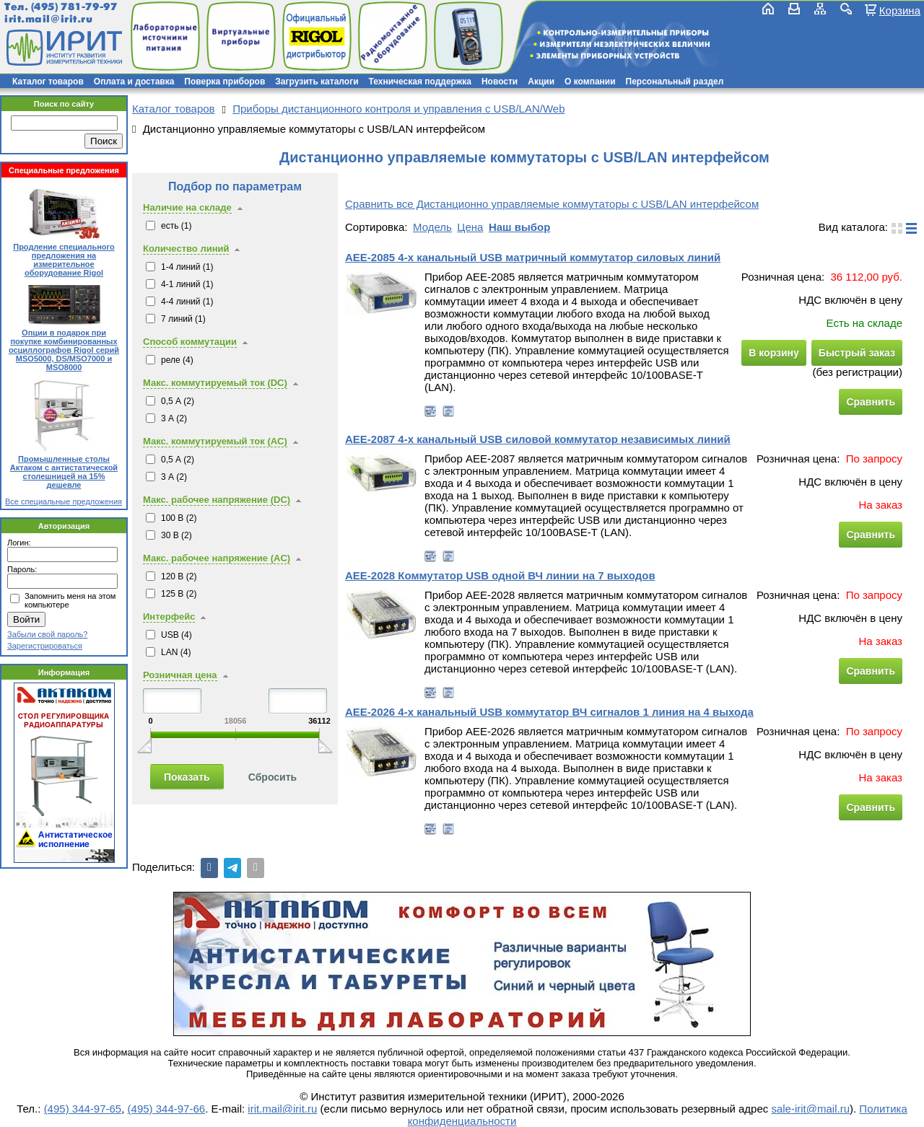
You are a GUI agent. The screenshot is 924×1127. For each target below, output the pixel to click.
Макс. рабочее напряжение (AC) (216, 558)
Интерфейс (169, 616)
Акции (541, 81)
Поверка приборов (224, 81)
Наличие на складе (187, 207)
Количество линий (186, 248)
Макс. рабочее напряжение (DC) (216, 499)
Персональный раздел (675, 81)
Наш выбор (519, 227)
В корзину (774, 353)
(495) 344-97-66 (167, 1108)
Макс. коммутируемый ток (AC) (215, 441)
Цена (470, 227)
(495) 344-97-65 (83, 1108)
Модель (432, 227)
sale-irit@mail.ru (810, 1108)
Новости (499, 81)
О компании (590, 81)
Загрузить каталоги (316, 81)
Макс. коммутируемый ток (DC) (215, 382)
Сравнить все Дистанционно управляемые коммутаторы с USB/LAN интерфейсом (552, 204)
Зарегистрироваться (44, 645)
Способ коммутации (190, 341)
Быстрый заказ (857, 353)
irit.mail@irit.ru (48, 19)
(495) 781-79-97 (74, 6)
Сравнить (870, 402)
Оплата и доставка (134, 81)
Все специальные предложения (63, 501)
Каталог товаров (48, 81)
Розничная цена (180, 675)
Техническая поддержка (420, 81)
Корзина (899, 10)
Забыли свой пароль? (47, 634)
